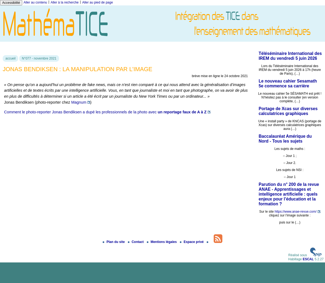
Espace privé (192, 242)
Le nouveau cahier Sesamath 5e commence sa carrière (288, 83)
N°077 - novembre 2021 (39, 58)
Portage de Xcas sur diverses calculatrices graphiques (288, 111)
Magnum (78, 102)
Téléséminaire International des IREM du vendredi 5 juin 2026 (290, 56)
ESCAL (308, 259)
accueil (10, 58)
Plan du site (114, 242)
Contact (136, 242)
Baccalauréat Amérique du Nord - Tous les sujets (285, 138)
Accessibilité (11, 3)
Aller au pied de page (97, 2)
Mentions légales (162, 242)
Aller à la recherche (65, 2)
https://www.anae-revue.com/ (296, 211)
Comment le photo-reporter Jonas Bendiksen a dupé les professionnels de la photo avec (105, 112)
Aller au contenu (35, 2)
